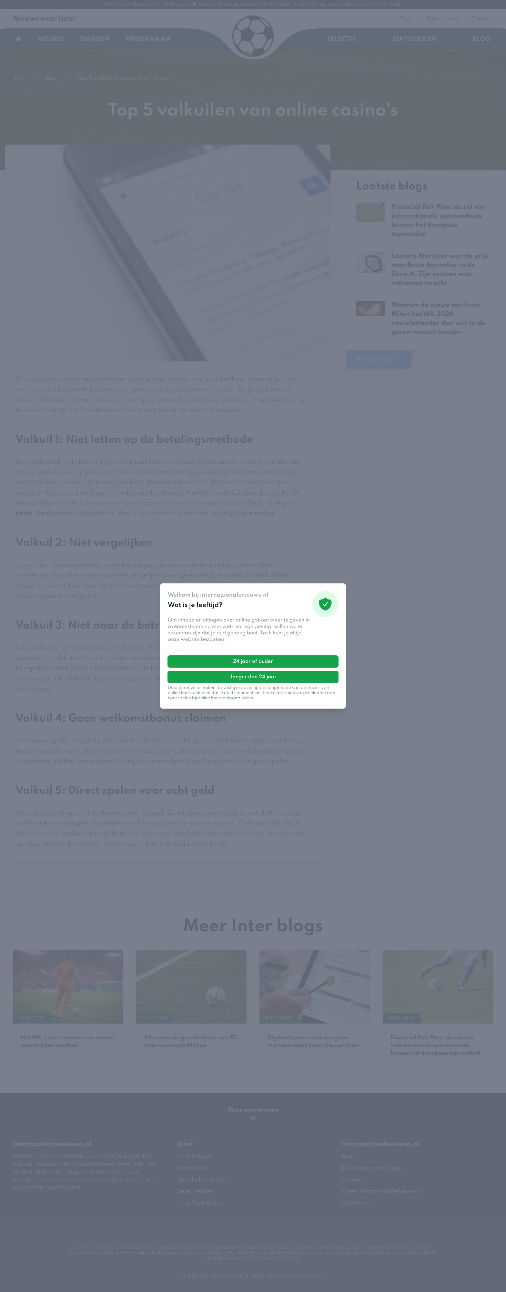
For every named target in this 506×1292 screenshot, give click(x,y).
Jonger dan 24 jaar (253, 677)
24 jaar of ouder (253, 661)
